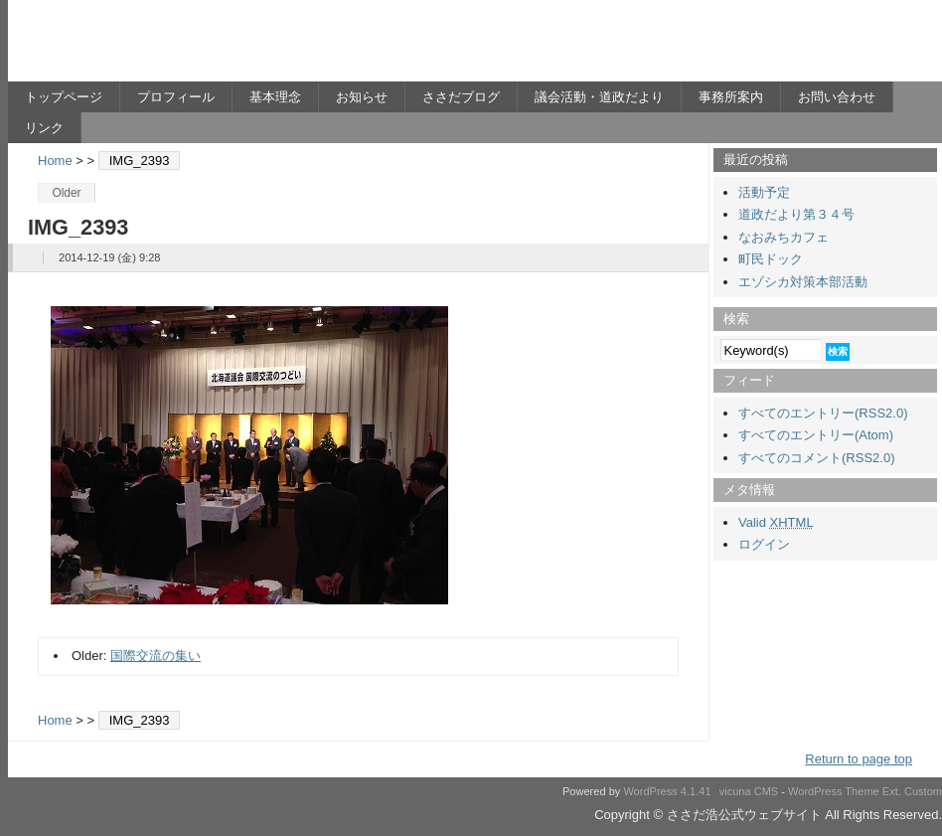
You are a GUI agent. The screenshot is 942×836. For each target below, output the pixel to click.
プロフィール (176, 96)
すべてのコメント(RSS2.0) (816, 457)
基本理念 (275, 96)
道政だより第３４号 (796, 214)
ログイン (764, 544)
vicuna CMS (749, 791)
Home (55, 160)
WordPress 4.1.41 (666, 791)
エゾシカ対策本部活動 (802, 281)
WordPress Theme (833, 791)
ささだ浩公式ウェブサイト (202, 46)
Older (66, 193)
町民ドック (770, 258)
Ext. (891, 791)
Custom (923, 791)
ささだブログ (461, 96)
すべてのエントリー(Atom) (815, 434)
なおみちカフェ (783, 237)
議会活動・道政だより (599, 96)
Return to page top (858, 759)
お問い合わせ (836, 96)
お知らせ (362, 96)
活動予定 (764, 192)
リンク (44, 127)
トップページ (63, 96)
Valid (776, 522)
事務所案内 (731, 96)
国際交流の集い (155, 655)
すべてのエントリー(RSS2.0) (822, 413)
